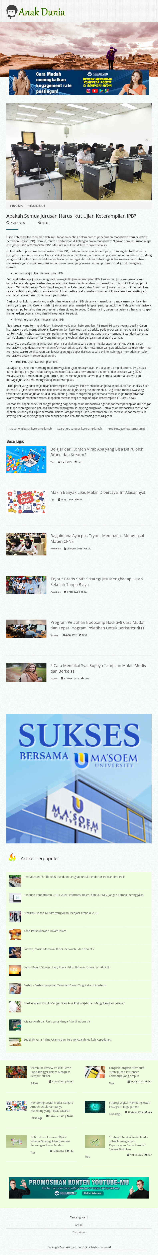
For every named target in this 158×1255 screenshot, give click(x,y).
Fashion (53, 678)
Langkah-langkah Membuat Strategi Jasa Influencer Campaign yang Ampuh (126, 1072)
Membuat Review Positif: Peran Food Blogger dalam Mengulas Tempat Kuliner (50, 1072)
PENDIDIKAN (36, 205)
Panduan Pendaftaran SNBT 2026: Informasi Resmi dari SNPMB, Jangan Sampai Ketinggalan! (84, 895)
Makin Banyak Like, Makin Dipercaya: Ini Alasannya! (97, 492)
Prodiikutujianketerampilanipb (126, 428)
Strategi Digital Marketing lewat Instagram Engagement (129, 1104)
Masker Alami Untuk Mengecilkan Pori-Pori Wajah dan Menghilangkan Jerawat (74, 1003)
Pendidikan (55, 548)
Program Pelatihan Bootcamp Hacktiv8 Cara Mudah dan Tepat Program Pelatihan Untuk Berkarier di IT (98, 625)
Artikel (79, 1225)
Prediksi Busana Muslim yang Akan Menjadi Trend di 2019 (61, 913)
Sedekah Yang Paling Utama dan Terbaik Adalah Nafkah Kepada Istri (68, 1039)
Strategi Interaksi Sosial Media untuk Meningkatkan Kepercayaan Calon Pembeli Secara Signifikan (128, 1143)
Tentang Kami (79, 1217)
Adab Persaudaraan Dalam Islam (45, 931)
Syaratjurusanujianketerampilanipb (79, 428)
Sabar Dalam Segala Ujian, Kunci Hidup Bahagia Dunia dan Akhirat (66, 967)
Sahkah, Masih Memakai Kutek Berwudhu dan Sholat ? (59, 949)
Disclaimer (79, 1232)
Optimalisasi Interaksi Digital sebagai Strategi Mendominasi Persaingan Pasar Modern (50, 1141)
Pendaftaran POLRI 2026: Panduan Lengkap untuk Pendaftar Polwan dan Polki (74, 877)
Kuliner (34, 1083)
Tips (52, 462)
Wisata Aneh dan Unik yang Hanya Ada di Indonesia (57, 1021)
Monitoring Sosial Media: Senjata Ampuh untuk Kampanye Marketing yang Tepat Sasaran (51, 1107)
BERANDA (16, 205)
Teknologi (54, 635)
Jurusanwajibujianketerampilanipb (30, 428)
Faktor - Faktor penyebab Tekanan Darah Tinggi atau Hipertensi (65, 985)
